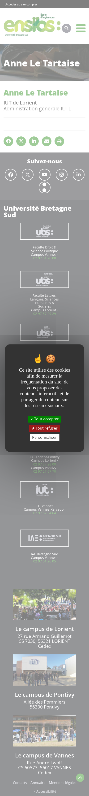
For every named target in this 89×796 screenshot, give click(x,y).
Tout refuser (45, 428)
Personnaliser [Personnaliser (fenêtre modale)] (44, 437)
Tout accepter (44, 419)
